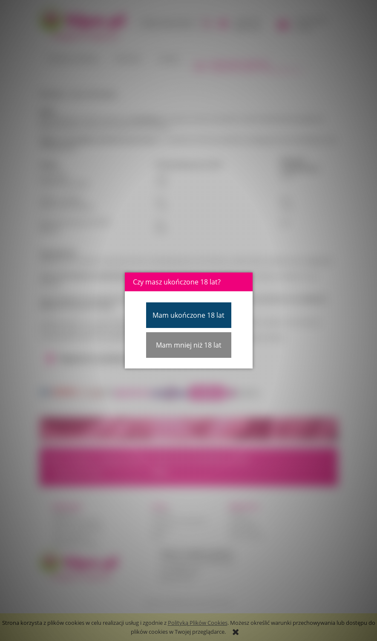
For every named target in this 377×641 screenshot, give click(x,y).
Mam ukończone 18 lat (188, 315)
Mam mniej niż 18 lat (189, 345)
